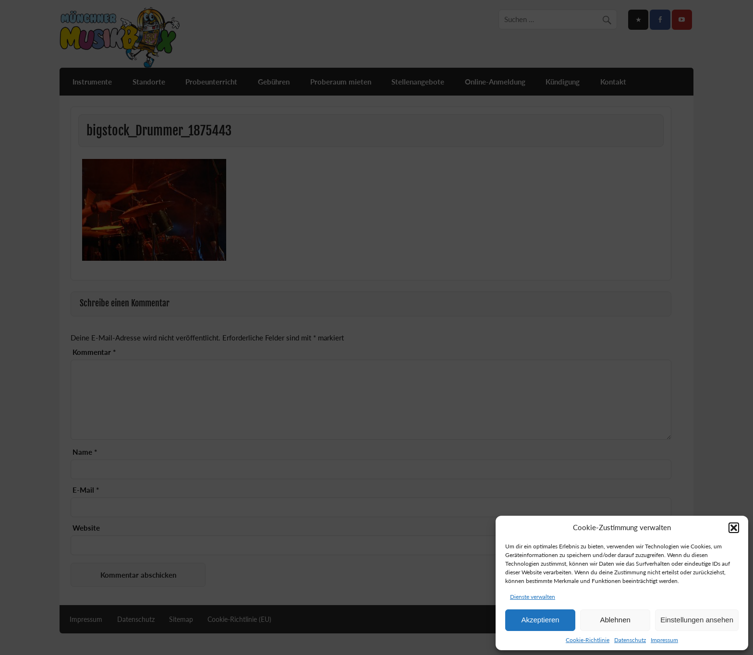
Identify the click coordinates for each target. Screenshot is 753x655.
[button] (734, 528)
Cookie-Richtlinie (587, 639)
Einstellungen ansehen (696, 620)
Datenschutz (630, 639)
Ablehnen (615, 620)
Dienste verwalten (532, 596)
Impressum (664, 639)
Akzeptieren (540, 620)
